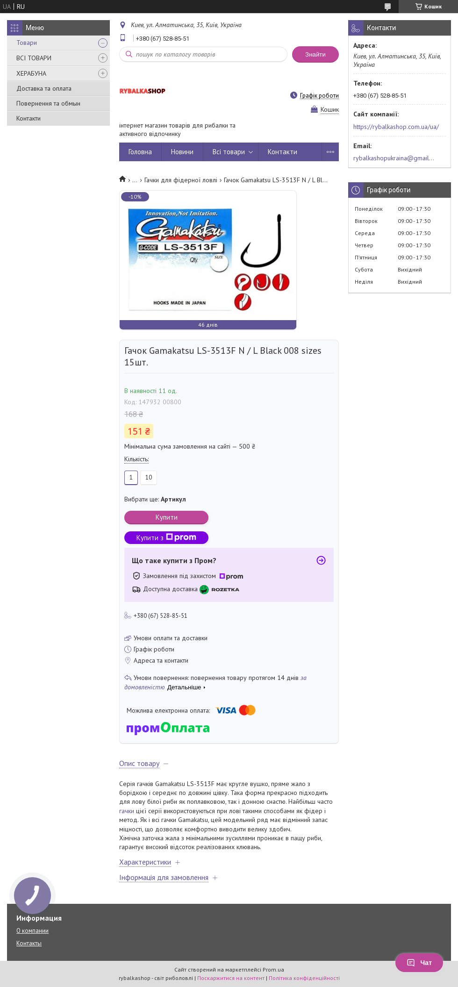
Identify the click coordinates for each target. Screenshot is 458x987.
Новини (182, 151)
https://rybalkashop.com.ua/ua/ (396, 126)
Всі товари (229, 151)
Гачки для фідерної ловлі (180, 180)
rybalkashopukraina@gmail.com (394, 158)
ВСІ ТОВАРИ (33, 58)
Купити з (166, 537)
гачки (126, 811)
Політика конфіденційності (304, 977)
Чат (419, 962)
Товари (26, 42)
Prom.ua (273, 969)
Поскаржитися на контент (231, 977)
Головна (140, 151)
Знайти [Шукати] (315, 54)
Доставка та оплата (44, 88)
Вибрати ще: (155, 499)
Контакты (29, 943)
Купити (167, 517)
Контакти (28, 118)
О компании (32, 931)
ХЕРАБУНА (31, 73)
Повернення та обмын (48, 103)
